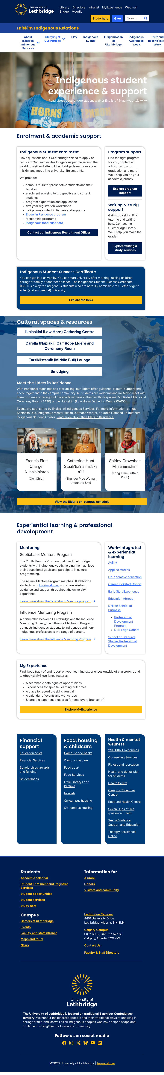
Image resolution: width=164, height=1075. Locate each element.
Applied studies (119, 570)
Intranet (94, 7)
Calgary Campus (96, 930)
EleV (74, 37)
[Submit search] (145, 18)
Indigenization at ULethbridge (113, 40)
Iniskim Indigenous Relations (48, 28)
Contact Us (92, 945)
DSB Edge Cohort (126, 630)
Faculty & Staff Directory (101, 952)
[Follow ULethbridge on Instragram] (71, 1043)
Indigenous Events (90, 38)
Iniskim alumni (49, 585)
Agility (112, 562)
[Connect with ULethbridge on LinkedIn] (100, 1043)
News (25, 945)
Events (26, 927)
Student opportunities (36, 894)
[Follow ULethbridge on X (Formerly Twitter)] (78, 1043)
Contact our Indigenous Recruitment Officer (58, 232)
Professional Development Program (123, 621)
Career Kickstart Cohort (124, 584)
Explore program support (125, 191)
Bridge (64, 11)
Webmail (131, 7)
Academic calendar (34, 878)
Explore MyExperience (81, 709)
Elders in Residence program (46, 214)
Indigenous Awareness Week (136, 40)
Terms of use (106, 1063)
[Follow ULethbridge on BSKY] (86, 1043)
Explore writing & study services (125, 248)
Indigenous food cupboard (44, 223)
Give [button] (117, 18)
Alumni (89, 878)
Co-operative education (125, 577)
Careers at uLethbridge (37, 921)
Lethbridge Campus (98, 914)
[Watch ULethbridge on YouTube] (93, 1043)
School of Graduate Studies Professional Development (122, 641)
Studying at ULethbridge (52, 38)
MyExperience (112, 7)
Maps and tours (32, 939)
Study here (28, 906)
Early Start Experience (123, 591)
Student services (33, 900)
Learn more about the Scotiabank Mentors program (55, 601)
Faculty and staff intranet (39, 933)
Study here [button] (100, 18)
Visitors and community (101, 890)
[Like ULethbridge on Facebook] (64, 1043)
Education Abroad (120, 598)
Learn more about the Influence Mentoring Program (55, 639)
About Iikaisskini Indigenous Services (28, 42)
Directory (79, 7)
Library (64, 7)
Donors (89, 884)
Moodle (77, 11)
